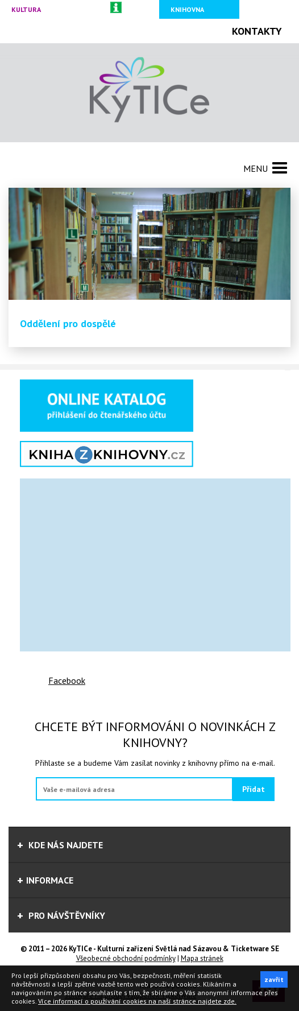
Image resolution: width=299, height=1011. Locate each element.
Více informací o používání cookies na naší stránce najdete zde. (137, 1001)
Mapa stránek (202, 958)
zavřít (274, 979)
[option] (149, 267)
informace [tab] (45, 880)
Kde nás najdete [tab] (60, 845)
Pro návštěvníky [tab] (61, 915)
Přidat (253, 789)
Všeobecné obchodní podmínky (126, 958)
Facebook (66, 680)
